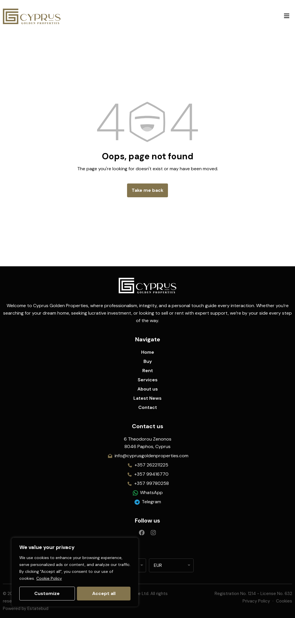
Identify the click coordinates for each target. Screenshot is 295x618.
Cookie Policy (49, 578)
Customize (47, 593)
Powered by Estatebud (25, 608)
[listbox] (171, 565)
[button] (286, 16)
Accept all (104, 593)
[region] (75, 572)
